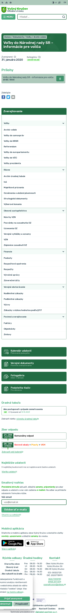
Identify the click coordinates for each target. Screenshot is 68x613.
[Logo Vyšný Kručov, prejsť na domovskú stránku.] (34, 10)
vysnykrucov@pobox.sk (55, 572)
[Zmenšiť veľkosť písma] (56, 2)
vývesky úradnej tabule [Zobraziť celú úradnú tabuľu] (27, 407)
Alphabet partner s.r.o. (46, 600)
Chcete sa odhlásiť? (11, 503)
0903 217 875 (54, 570)
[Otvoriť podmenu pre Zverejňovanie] (63, 105)
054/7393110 (54, 567)
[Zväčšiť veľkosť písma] (59, 2)
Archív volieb (33, 48)
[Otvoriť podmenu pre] (63, 111)
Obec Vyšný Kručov (42, 603)
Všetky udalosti (9, 460)
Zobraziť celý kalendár (12, 440)
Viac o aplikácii (9, 537)
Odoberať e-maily (15, 497)
